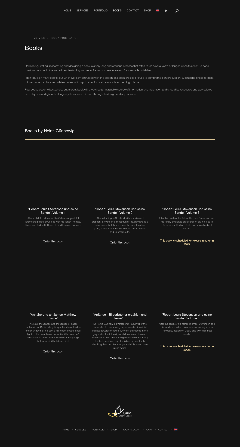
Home (67, 10)
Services (82, 10)
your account (131, 429)
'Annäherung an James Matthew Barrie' (53, 316)
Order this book (53, 241)
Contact (133, 10)
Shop (147, 10)
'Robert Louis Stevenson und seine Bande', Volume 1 (53, 211)
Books (117, 10)
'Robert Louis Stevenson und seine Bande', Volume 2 (120, 211)
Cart (149, 429)
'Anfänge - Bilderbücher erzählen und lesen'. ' (120, 316)
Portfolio (100, 10)
